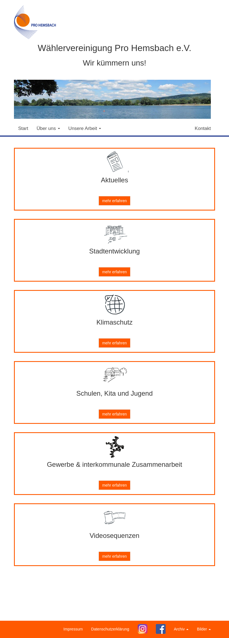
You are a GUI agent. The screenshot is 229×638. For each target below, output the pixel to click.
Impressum (73, 629)
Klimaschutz (114, 322)
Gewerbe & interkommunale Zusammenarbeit (114, 464)
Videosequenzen (114, 535)
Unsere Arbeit (84, 128)
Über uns (48, 128)
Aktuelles (114, 180)
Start (23, 128)
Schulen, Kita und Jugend (114, 393)
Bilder (204, 629)
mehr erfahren (114, 201)
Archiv (181, 629)
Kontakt (203, 128)
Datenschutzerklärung (110, 629)
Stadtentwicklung (114, 251)
